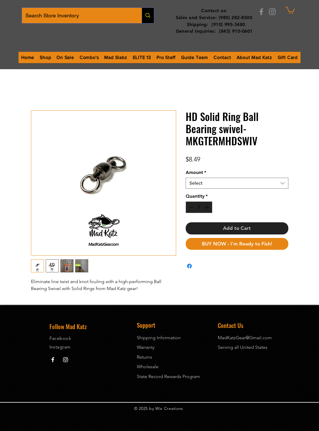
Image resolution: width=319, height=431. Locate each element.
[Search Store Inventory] (77, 15)
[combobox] (237, 183)
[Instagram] (272, 11)
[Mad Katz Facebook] (52, 359)
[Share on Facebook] (189, 266)
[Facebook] (261, 11)
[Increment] (207, 207)
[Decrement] (191, 207)
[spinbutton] (199, 207)
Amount (196, 172)
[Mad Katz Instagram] (65, 359)
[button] (290, 10)
